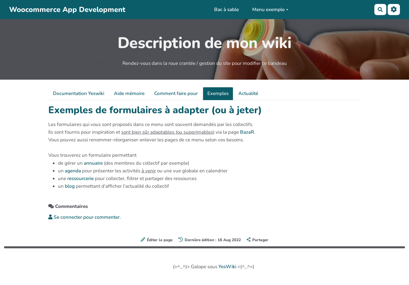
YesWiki (227, 266)
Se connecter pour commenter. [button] (84, 217)
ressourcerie (80, 178)
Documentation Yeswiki (78, 93)
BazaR (247, 132)
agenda (73, 171)
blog (70, 186)
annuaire (93, 163)
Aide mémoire (129, 93)
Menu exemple (270, 9)
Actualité (248, 93)
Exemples (218, 93)
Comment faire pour (176, 93)
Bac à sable (226, 9)
